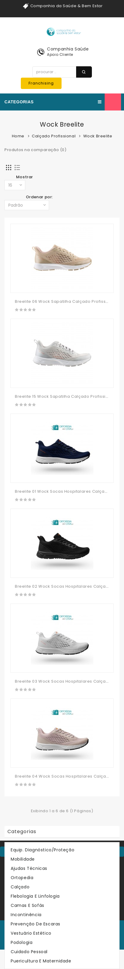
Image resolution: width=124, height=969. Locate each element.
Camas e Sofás (27, 905)
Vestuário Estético (31, 933)
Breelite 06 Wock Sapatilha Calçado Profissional (65, 301)
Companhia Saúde (68, 49)
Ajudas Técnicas (29, 868)
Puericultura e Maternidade (41, 961)
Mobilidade (23, 859)
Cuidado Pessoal (29, 952)
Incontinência (26, 915)
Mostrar (24, 177)
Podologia (21, 942)
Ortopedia (22, 878)
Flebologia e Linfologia (35, 896)
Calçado (20, 887)
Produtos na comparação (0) (35, 150)
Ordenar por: (39, 197)
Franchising (41, 83)
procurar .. (84, 72)
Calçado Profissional (54, 136)
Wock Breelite (97, 136)
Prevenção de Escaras (35, 924)
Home (18, 136)
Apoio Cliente (60, 54)
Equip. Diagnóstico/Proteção (42, 850)
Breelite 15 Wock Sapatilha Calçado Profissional (65, 396)
